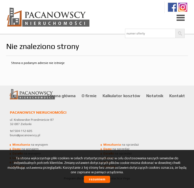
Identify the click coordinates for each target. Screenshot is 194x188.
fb (172, 7)
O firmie (89, 95)
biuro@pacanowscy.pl (25, 135)
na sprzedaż (121, 144)
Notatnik (154, 95)
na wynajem (30, 144)
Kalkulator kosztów (121, 95)
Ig (182, 7)
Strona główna (61, 95)
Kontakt (177, 95)
